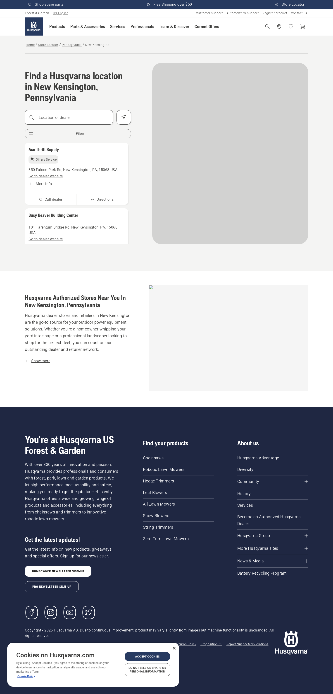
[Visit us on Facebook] (31, 612)
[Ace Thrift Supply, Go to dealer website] (46, 176)
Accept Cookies (147, 656)
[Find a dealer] (279, 26)
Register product (274, 13)
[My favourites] (290, 26)
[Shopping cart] (302, 26)
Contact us (299, 13)
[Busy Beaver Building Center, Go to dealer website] (46, 239)
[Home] (34, 26)
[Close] (174, 648)
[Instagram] (50, 612)
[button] (57, 26)
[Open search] (267, 26)
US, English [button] (60, 13)
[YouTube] (69, 612)
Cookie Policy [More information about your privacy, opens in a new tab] (26, 676)
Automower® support (242, 13)
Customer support (209, 13)
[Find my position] (124, 117)
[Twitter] (88, 612)
